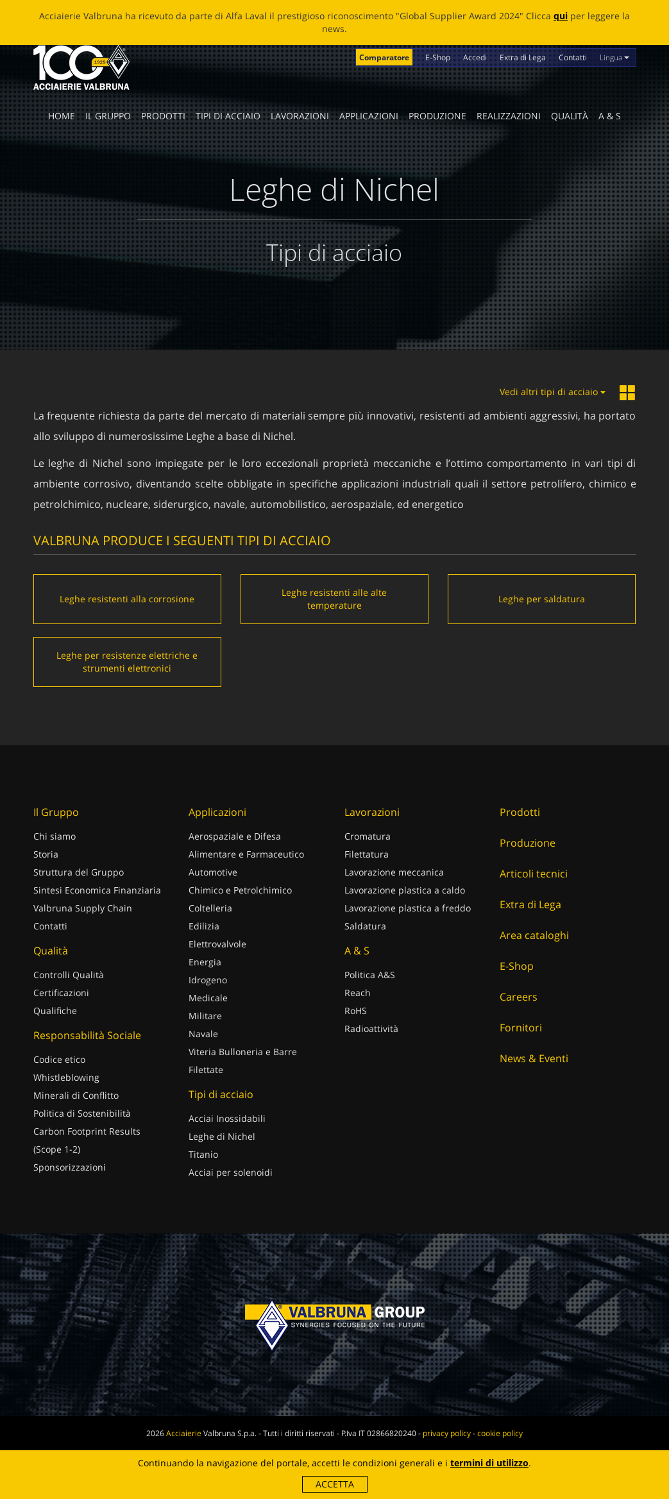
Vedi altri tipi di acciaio (552, 391)
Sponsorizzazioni (69, 1167)
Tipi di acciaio (228, 116)
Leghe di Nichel (222, 1136)
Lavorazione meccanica (394, 872)
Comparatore (384, 57)
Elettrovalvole (217, 944)
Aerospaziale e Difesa (235, 836)
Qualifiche (55, 1010)
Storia (45, 854)
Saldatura (365, 926)
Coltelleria (210, 908)
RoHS (355, 1010)
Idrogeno (208, 980)
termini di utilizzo (489, 1463)
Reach (357, 993)
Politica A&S (369, 975)
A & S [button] (609, 116)
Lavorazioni (300, 116)
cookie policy (500, 1433)
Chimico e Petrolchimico (240, 890)
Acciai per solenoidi (231, 1172)
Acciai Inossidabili (227, 1118)
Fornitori (521, 1028)
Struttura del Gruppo (78, 872)
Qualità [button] (569, 116)
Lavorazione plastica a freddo (407, 908)
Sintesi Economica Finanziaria (97, 890)
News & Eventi (534, 1058)
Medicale (208, 998)
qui (561, 16)
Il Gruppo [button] (108, 116)
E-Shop (437, 57)
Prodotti (163, 116)
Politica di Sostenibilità (82, 1113)
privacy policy (447, 1433)
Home (61, 116)
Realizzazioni (509, 116)
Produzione (437, 116)
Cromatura (367, 836)
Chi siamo (54, 836)
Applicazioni (368, 116)
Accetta (335, 1484)
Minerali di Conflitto (76, 1095)
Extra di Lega (523, 57)
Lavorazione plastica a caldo (404, 890)
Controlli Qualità (68, 975)
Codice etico (59, 1059)
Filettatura (366, 854)
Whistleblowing (66, 1077)
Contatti (573, 57)
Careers (519, 997)
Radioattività (371, 1028)
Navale (203, 1034)
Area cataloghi (534, 935)
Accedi (475, 57)
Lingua (614, 57)
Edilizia (204, 926)
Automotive (213, 872)
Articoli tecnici (534, 874)
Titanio (203, 1154)
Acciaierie (183, 1433)
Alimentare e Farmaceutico (246, 854)
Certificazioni (61, 993)
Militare (205, 1016)
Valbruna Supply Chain (82, 908)
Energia (205, 962)
